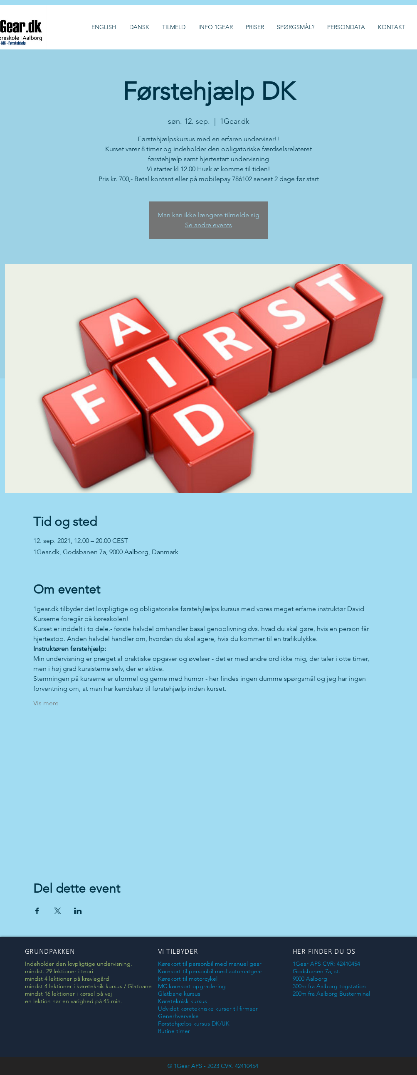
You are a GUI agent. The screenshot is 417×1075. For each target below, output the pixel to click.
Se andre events (208, 225)
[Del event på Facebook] (37, 911)
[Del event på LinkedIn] (78, 911)
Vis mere (46, 703)
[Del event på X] (58, 911)
